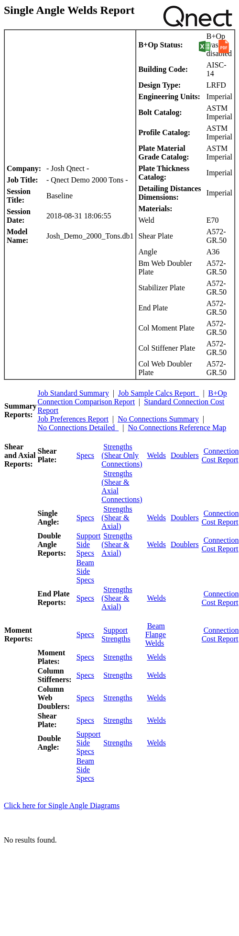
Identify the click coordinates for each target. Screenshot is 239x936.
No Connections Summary (158, 419)
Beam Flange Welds (155, 634)
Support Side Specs (88, 544)
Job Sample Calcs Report (158, 393)
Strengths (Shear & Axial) (116, 517)
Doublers (185, 455)
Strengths (117, 657)
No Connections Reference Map (177, 427)
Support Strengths (115, 634)
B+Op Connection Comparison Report (132, 397)
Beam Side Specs (85, 571)
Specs (85, 455)
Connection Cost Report (220, 455)
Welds (156, 455)
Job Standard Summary (73, 393)
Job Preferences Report (73, 419)
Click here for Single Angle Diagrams (62, 805)
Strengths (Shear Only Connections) (121, 455)
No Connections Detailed (78, 427)
